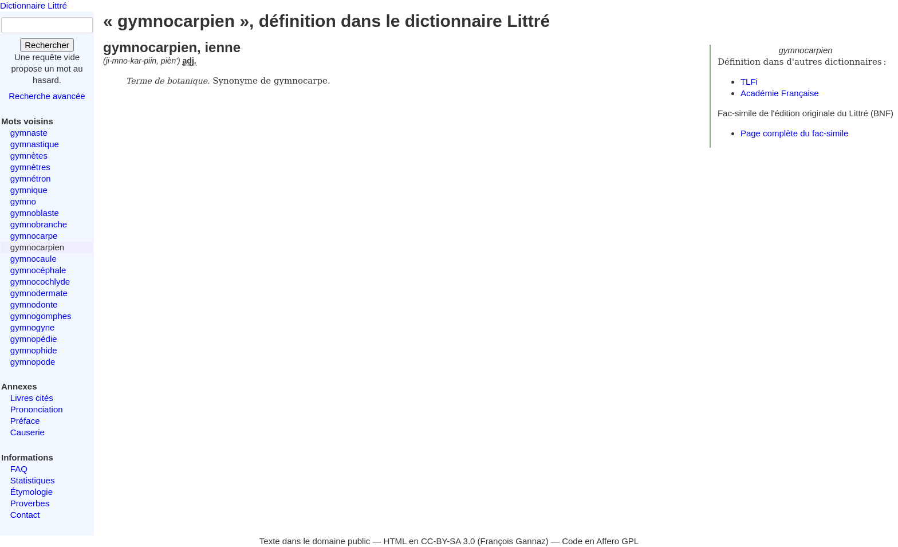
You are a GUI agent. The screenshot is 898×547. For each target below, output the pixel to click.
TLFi (749, 81)
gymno (23, 201)
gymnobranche (38, 224)
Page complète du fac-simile (794, 133)
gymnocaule (33, 258)
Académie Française (780, 93)
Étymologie (31, 492)
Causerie (27, 432)
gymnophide (33, 350)
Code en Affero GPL (600, 541)
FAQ (18, 469)
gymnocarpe (34, 236)
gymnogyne (32, 327)
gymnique (29, 190)
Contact (25, 515)
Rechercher (47, 45)
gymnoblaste (34, 213)
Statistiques (32, 480)
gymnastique (34, 144)
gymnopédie (33, 339)
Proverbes (29, 503)
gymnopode (32, 362)
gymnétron (30, 178)
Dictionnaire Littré (33, 5)
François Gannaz (513, 541)
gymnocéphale (38, 270)
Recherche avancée (47, 96)
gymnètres (30, 167)
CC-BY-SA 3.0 (448, 541)
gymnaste (29, 132)
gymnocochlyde (40, 281)
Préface (25, 421)
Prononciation (36, 409)
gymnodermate (39, 293)
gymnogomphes (41, 316)
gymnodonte (34, 304)
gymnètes (29, 155)
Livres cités (31, 398)
